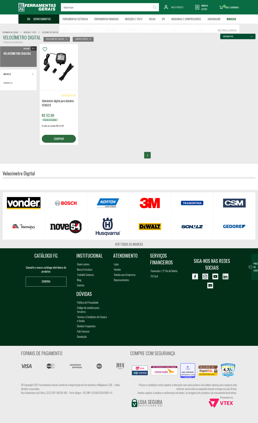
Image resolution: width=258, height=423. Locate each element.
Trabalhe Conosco (85, 275)
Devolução (82, 337)
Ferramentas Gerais (10, 32)
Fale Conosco (83, 331)
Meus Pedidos (177, 7)
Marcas (231, 19)
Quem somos (83, 264)
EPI (163, 19)
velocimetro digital (50, 32)
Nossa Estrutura (84, 269)
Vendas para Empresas (125, 275)
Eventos (80, 285)
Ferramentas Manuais (106, 19)
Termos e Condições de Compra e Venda (92, 319)
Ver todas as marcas (129, 244)
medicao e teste (30, 32)
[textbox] (110, 7)
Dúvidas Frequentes (86, 326)
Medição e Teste (133, 19)
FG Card (154, 276)
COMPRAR (59, 139)
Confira (46, 281)
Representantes (121, 280)
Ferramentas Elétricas (75, 19)
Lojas (116, 264)
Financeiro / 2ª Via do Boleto (164, 271)
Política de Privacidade (87, 302)
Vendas (117, 269)
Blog (79, 280)
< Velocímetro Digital (29, 48)
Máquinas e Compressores (186, 19)
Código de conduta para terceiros (88, 310)
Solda (152, 19)
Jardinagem (213, 19)
